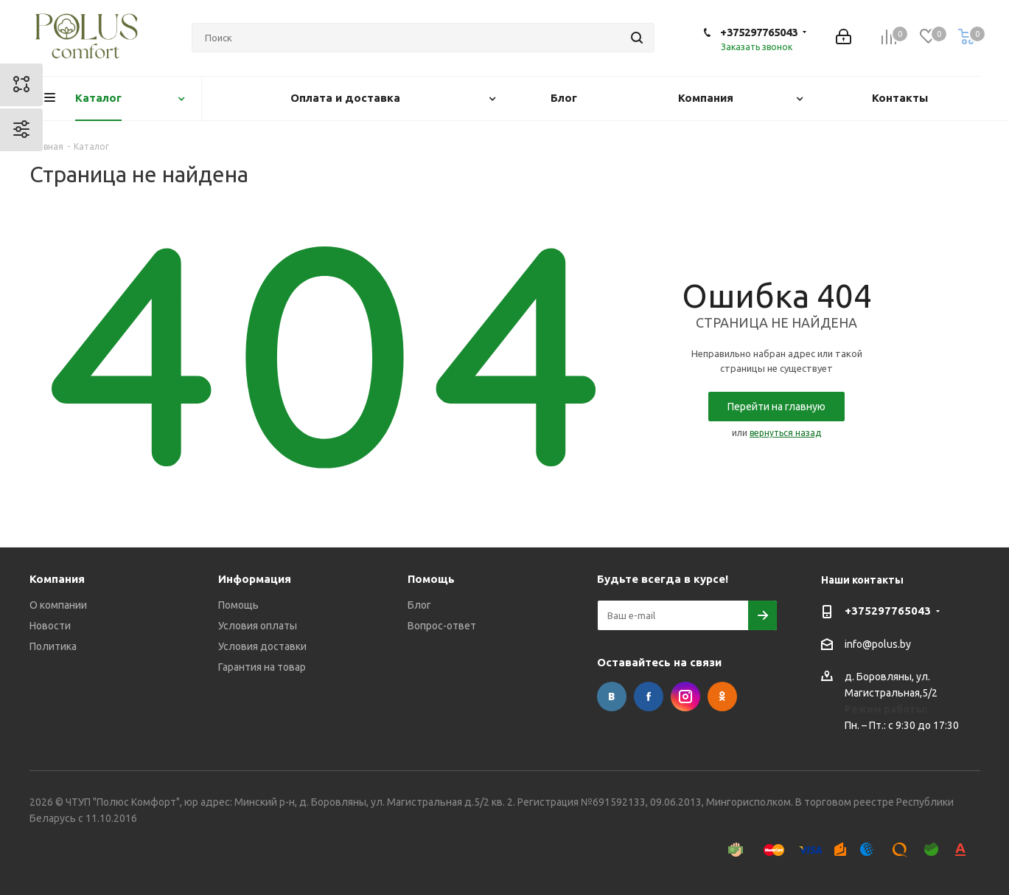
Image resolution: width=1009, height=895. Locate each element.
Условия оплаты (257, 626)
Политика (53, 646)
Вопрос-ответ (442, 626)
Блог (419, 605)
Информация (254, 579)
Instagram (685, 696)
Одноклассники (722, 696)
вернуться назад (785, 433)
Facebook (648, 696)
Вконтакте (611, 696)
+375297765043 (758, 32)
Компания (57, 579)
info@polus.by (878, 644)
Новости (50, 626)
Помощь (238, 605)
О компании (58, 605)
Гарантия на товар (262, 667)
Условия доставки (262, 646)
